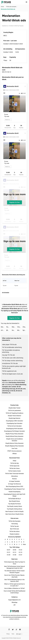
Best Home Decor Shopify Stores (15, 514)
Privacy (8, 633)
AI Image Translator (14, 481)
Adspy (14, 460)
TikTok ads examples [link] (11, 6)
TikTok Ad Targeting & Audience (14, 413)
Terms (13, 633)
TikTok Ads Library (14, 468)
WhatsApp (14, 602)
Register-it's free (14, 202)
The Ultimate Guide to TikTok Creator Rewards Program (14, 571)
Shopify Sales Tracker (14, 408)
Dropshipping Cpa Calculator (14, 423)
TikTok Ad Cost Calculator (14, 426)
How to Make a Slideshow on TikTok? (14, 588)
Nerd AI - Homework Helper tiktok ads (3, 327)
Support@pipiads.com (14, 600)
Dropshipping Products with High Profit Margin (14, 495)
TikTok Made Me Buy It (14, 498)
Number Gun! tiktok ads (9, 327)
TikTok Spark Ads (14, 466)
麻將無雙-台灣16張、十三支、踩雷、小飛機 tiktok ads (9, 330)
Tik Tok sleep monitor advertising (12, 360)
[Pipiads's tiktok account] (16, 629)
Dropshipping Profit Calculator (14, 428)
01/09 (8, 555)
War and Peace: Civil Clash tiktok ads (14, 327)
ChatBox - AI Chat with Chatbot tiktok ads (20, 327)
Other (24, 544)
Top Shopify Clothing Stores (14, 509)
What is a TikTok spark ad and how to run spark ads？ (14, 585)
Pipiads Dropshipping (14, 491)
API (14, 605)
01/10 (20, 552)
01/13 (14, 552)
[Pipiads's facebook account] (9, 629)
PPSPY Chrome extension (14, 451)
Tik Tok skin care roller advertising (12, 358)
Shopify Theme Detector (14, 415)
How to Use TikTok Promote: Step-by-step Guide (14, 576)
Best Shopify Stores (14, 501)
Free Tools (14, 448)
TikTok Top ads (14, 526)
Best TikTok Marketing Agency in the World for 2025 (14, 580)
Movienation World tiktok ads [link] (8, 9)
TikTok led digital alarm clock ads (12, 374)
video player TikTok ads (9, 344)
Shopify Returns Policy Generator (14, 443)
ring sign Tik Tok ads (8, 355)
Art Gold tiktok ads (3, 330)
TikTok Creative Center (14, 471)
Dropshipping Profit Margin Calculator (14, 431)
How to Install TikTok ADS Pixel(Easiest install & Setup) (14, 591)
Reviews (14, 478)
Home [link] (2, 6)
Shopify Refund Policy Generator (14, 436)
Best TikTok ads (14, 529)
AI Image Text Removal (14, 484)
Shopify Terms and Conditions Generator (14, 439)
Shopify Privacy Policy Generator (14, 433)
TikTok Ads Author (14, 531)
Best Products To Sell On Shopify (14, 511)
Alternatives (14, 476)
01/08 (14, 555)
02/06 (14, 550)
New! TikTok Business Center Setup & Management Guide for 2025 (14, 567)
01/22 (20, 550)
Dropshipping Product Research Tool (14, 489)
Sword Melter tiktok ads (14, 330)
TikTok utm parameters (14, 410)
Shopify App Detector (14, 418)
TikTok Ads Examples (14, 521)
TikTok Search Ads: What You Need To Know (14, 563)
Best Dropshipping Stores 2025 (14, 486)
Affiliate (14, 453)
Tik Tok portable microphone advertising (11, 351)
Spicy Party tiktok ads (25, 330)
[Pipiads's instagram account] (20, 629)
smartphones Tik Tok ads (10, 363)
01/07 (20, 555)
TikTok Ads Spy (14, 463)
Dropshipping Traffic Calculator (14, 421)
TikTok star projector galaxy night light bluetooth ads (14, 367)
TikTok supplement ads (9, 371)
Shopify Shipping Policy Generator (14, 446)
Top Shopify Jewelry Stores (14, 506)
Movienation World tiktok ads (20, 330)
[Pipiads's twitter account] (13, 629)
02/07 (8, 550)
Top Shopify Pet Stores (14, 503)
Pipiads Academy (14, 534)
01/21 (8, 552)
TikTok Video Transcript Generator (14, 473)
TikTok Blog (14, 523)
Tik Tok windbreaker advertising (12, 347)
